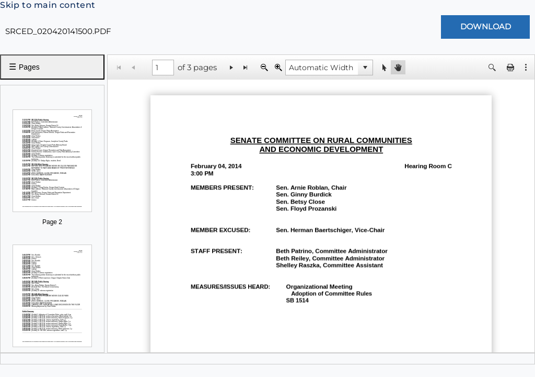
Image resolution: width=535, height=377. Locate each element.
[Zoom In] (278, 67)
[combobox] (322, 67)
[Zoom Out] (264, 67)
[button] (365, 67)
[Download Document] (485, 27)
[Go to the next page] (232, 67)
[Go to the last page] (246, 67)
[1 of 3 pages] (163, 67)
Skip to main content (48, 5)
